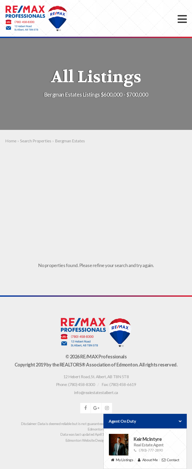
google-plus (96, 408)
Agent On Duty (145, 421)
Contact (170, 460)
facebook (85, 408)
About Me (147, 460)
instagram (107, 408)
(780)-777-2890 (148, 450)
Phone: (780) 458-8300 (75, 384)
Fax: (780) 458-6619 (119, 384)
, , (96, 376)
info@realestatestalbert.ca (96, 392)
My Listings (122, 460)
